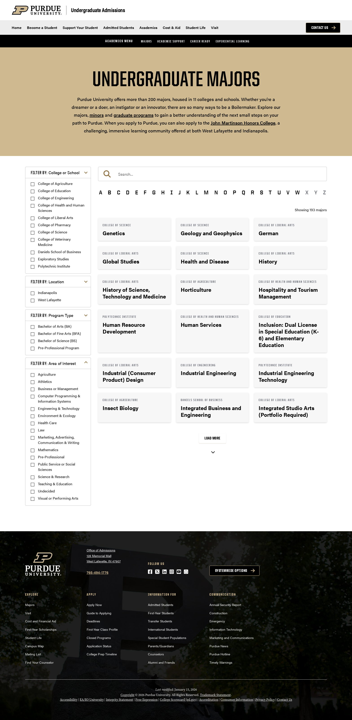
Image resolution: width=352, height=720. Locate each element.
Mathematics (48, 449)
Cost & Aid (171, 27)
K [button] (188, 192)
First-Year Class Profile (102, 629)
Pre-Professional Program (58, 347)
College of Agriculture (55, 183)
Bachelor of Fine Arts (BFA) (59, 333)
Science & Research (53, 476)
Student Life (196, 27)
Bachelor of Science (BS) (57, 340)
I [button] (171, 192)
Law (41, 429)
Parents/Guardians (161, 646)
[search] (212, 174)
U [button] (279, 192)
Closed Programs (99, 637)
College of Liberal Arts (55, 217)
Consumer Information (236, 699)
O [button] (225, 192)
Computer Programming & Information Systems (59, 398)
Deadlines (93, 621)
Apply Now (94, 604)
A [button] (100, 192)
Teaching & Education (55, 483)
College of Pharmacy (54, 224)
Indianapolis (47, 292)
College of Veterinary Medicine (54, 242)
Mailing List (33, 654)
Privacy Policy (265, 699)
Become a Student (42, 27)
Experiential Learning (233, 41)
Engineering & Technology (58, 408)
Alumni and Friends (161, 662)
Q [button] (243, 192)
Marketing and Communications (231, 637)
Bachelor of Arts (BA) (54, 326)
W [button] (297, 192)
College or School (55, 172)
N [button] (216, 192)
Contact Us (319, 27)
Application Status (99, 646)
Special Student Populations (167, 637)
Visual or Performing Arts (58, 498)
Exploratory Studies (53, 258)
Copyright (127, 695)
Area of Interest (53, 363)
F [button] (145, 192)
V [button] (287, 192)
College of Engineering (56, 197)
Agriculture (47, 374)
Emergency (217, 621)
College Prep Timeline (102, 654)
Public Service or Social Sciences (56, 466)
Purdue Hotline (219, 654)
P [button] (234, 192)
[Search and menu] (335, 10)
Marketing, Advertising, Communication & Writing (58, 440)
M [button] (206, 192)
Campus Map (34, 646)
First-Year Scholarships (41, 629)
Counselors (156, 654)
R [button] (252, 192)
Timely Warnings (220, 662)
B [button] (109, 192)
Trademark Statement (215, 695)
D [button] (127, 192)
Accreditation (208, 699)
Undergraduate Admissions (98, 10)
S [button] (261, 192)
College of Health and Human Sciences (61, 207)
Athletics (45, 381)
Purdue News (218, 646)
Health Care (47, 422)
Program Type (52, 315)
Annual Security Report (225, 604)
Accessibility (68, 699)
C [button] (118, 192)
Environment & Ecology (57, 415)
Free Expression (146, 699)
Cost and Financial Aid (40, 621)
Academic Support (171, 41)
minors (97, 115)
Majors (146, 41)
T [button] (270, 192)
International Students (163, 629)
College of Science (52, 232)
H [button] (163, 192)
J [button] (179, 192)
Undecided (46, 491)
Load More (212, 438)
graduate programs (134, 115)
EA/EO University (92, 699)
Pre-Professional (51, 456)
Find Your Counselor (39, 662)
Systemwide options (231, 570)
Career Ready (200, 41)
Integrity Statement (119, 699)
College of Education (54, 190)
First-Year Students (161, 613)
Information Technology (225, 629)
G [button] (154, 192)
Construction (218, 613)
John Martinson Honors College (243, 122)
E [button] (136, 192)
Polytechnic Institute (54, 266)
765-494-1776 (97, 572)
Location (47, 281)
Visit (214, 27)
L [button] (197, 192)
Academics (148, 27)
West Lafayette (49, 299)
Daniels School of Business (59, 251)
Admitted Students (118, 27)
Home (17, 27)
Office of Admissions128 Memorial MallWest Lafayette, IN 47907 (104, 555)
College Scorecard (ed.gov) (178, 699)
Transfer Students (160, 621)
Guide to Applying (99, 613)
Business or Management (58, 388)
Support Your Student (80, 27)
